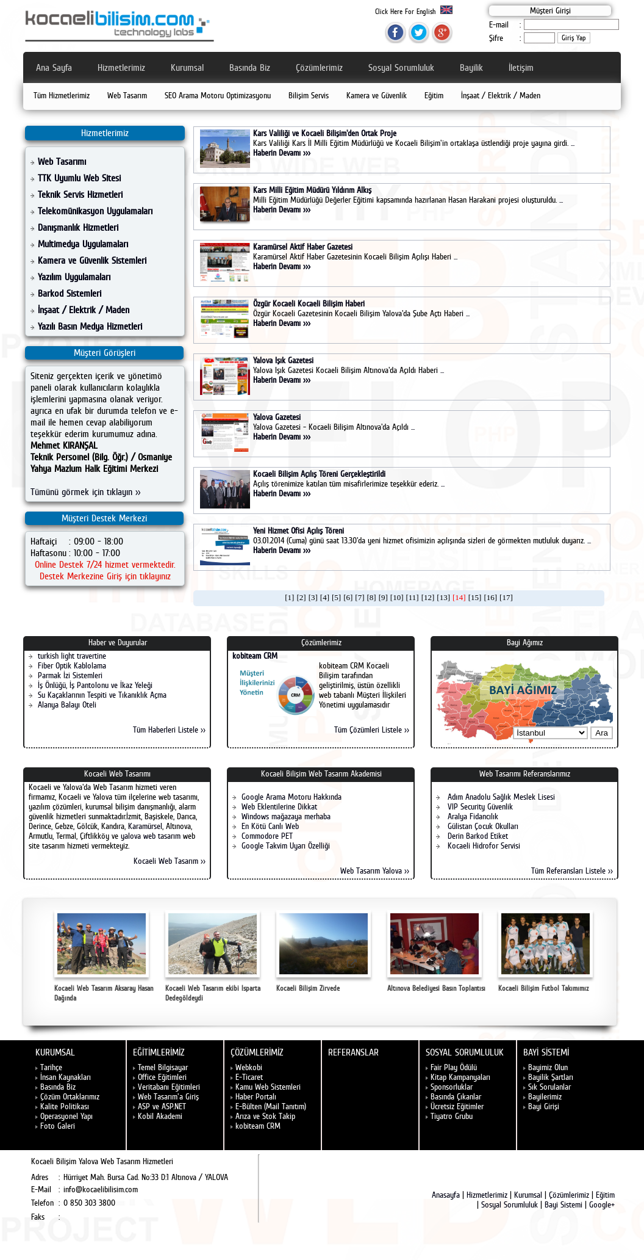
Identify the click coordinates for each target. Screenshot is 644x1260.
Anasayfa (446, 1195)
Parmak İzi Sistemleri (70, 675)
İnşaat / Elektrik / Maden (500, 95)
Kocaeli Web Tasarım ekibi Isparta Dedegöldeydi (212, 956)
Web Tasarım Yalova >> (374, 870)
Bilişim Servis (308, 95)
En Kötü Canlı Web (270, 826)
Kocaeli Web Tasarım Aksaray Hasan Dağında (103, 956)
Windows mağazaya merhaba (286, 816)
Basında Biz (249, 67)
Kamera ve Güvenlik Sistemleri (92, 260)
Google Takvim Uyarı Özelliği (286, 845)
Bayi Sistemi (563, 1204)
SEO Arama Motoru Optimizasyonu (218, 95)
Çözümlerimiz (319, 67)
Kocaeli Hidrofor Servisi (482, 845)
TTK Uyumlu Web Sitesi (79, 178)
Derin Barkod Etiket (476, 836)
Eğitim (433, 95)
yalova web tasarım (151, 836)
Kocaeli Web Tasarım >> (170, 861)
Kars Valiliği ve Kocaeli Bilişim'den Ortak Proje (324, 133)
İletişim (521, 67)
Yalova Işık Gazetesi (283, 360)
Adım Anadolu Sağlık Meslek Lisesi (500, 797)
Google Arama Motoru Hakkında (292, 797)
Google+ (602, 1204)
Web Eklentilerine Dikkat (279, 806)
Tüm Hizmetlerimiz (62, 95)
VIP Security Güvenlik (479, 806)
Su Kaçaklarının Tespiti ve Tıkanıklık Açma (102, 695)
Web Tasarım (127, 95)
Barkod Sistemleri (69, 293)
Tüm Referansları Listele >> (572, 870)
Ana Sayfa (54, 67)
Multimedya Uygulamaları (83, 244)
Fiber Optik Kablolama (72, 665)
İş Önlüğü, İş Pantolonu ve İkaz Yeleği (95, 685)
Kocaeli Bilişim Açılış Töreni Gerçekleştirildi (319, 474)
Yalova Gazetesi (277, 417)
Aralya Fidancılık (471, 816)
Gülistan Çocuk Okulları (481, 826)
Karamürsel (145, 826)
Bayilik (471, 67)
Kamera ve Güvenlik (376, 95)
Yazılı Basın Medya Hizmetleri (90, 326)
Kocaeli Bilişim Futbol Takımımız (545, 951)
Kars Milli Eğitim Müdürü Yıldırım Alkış (312, 190)
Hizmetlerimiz (121, 67)
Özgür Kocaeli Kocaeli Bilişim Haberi (309, 303)
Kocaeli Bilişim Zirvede (323, 951)
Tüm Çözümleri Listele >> (371, 729)
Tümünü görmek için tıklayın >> (85, 492)
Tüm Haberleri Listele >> (169, 729)
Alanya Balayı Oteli (67, 704)
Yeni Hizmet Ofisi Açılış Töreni (298, 530)
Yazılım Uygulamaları (74, 277)
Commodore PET (267, 836)
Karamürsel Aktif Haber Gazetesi (302, 247)
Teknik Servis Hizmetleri (80, 194)
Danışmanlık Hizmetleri (78, 227)
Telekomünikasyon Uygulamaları (95, 211)
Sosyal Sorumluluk (401, 67)
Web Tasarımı (62, 161)
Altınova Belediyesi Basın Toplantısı (436, 951)
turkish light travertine (72, 656)
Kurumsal (187, 67)
